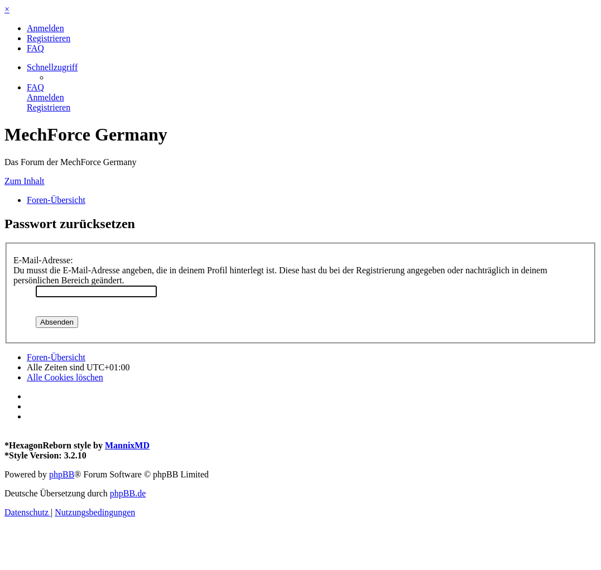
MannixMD (127, 445)
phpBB (61, 474)
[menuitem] (45, 28)
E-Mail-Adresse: (43, 260)
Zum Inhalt (24, 181)
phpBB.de (128, 493)
